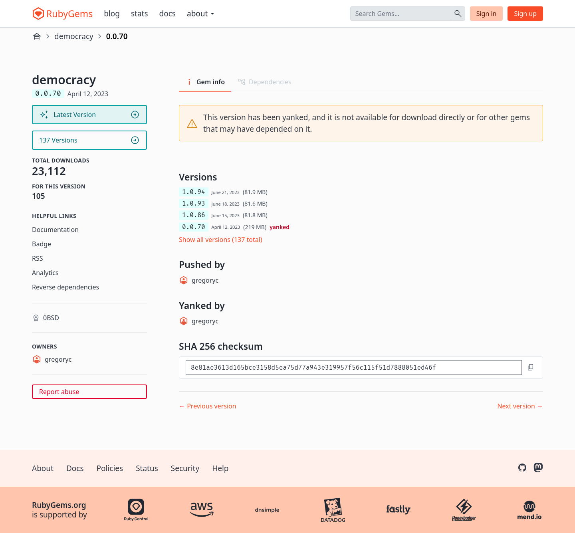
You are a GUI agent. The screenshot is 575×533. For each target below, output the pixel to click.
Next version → (520, 406)
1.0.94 (193, 192)
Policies (110, 468)
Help (220, 468)
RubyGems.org (59, 505)
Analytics (45, 272)
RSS (37, 258)
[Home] (36, 36)
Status (147, 468)
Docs (167, 13)
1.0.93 (193, 203)
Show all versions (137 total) (220, 239)
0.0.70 (193, 227)
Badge (41, 244)
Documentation (55, 229)
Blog (112, 13)
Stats (139, 13)
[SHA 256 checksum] (354, 367)
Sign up (525, 13)
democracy (73, 36)
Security (185, 468)
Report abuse (59, 391)
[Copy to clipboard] (530, 367)
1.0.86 (193, 215)
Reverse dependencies (65, 287)
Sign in (486, 13)
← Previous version (207, 406)
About (43, 468)
